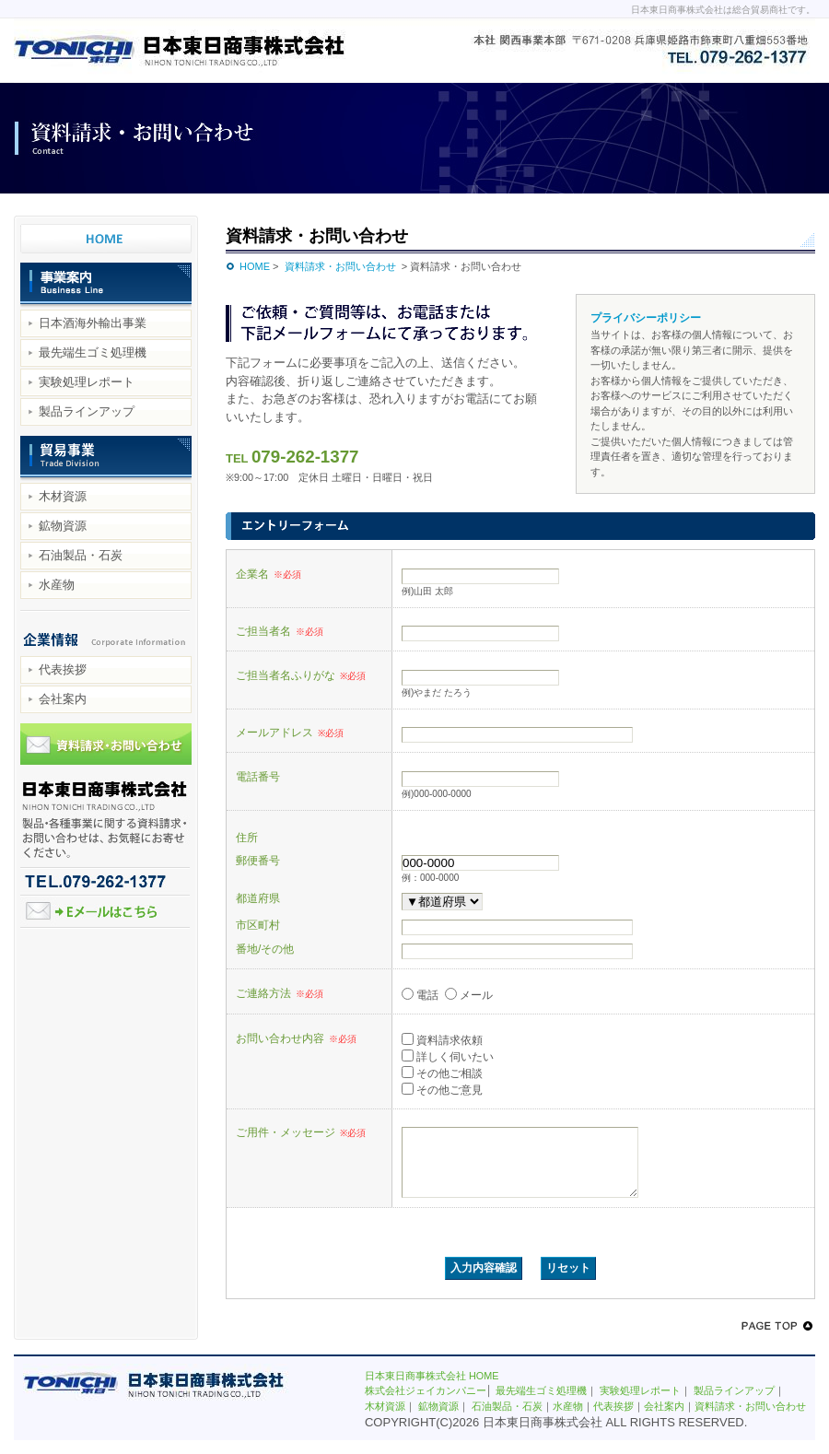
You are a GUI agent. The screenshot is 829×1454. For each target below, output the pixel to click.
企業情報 (106, 632)
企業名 (268, 574)
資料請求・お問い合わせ (106, 746)
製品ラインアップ (86, 411)
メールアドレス (290, 732)
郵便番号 (258, 860)
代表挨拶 (63, 669)
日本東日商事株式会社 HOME (106, 230)
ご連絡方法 (279, 993)
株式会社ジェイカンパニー (425, 1404)
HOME (254, 266)
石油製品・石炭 (81, 555)
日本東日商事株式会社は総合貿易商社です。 (723, 10)
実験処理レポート (86, 382)
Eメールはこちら (106, 913)
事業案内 (106, 286)
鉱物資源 (63, 526)
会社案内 (63, 699)
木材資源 (63, 496)
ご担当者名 (279, 631)
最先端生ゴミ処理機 (92, 352)
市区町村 (258, 925)
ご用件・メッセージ (301, 1132)
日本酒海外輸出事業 (92, 323)
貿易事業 (106, 459)
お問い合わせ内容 (296, 1038)
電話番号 (258, 776)
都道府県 (258, 898)
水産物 (57, 585)
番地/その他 (265, 949)
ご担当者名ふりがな (301, 675)
